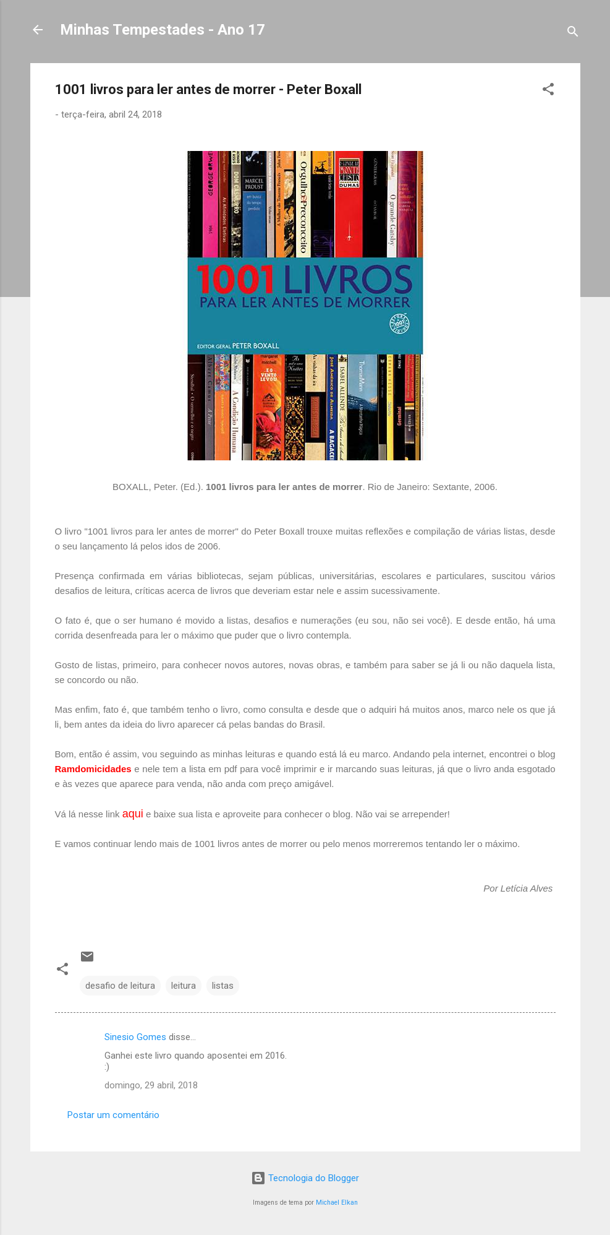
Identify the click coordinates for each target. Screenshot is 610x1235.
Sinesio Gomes (135, 1037)
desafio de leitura (120, 985)
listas (223, 985)
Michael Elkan (337, 1202)
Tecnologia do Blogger (305, 1178)
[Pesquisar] (573, 34)
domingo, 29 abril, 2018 (151, 1085)
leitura (183, 985)
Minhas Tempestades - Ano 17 (162, 29)
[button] (548, 91)
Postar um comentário (113, 1115)
